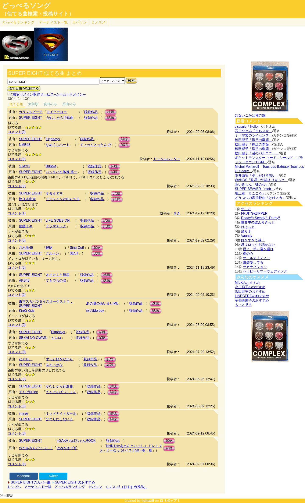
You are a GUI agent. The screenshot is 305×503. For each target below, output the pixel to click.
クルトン (52, 253)
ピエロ (56, 338)
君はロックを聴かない (258, 244)
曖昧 (49, 247)
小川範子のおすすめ (250, 287)
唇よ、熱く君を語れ (258, 249)
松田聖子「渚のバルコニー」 (257, 153)
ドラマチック (56, 226)
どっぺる (18, 22)
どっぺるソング (26, 5)
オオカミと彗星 (57, 275)
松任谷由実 (27, 199)
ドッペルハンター (166, 159)
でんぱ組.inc (28, 392)
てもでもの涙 (56, 280)
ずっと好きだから (59, 359)
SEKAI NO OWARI (33, 338)
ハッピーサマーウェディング (265, 271)
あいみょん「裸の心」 (252, 184)
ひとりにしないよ (59, 419)
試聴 (110, 112)
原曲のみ (69, 104)
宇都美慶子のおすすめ (252, 300)
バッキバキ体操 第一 (61, 172)
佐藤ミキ (25, 226)
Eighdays (53, 139)
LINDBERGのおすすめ (252, 296)
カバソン (79, 22)
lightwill (147, 500)
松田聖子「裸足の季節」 (253, 140)
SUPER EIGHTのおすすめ (75, 482)
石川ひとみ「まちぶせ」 (253, 131)
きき (176, 213)
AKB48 (24, 280)
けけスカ (248, 227)
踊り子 (246, 231)
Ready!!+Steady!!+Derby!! (260, 218)
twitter (53, 476)
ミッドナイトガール (61, 413)
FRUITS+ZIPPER (254, 213)
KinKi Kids (26, 310)
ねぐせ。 (25, 359)
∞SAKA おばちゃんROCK (76, 440)
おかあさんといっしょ (36, 448)
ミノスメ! (99, 22)
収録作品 (91, 112)
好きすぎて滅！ (253, 240)
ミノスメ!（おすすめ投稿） (126, 487)
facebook (23, 476)
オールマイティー (256, 258)
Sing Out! (77, 247)
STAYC (24, 166)
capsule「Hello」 (248, 126)
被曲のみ (50, 104)
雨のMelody (95, 310)
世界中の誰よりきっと (258, 222)
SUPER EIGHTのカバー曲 (30, 482)
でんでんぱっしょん (61, 392)
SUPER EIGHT (30, 117)
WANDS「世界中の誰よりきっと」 (261, 180)
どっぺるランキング (70, 487)
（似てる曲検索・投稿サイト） (38, 14)
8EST (74, 253)
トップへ (14, 487)
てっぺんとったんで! (95, 145)
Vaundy (246, 236)
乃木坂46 (26, 247)
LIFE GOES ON (58, 220)
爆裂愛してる (253, 262)
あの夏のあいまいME (102, 303)
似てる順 (16, 104)
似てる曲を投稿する (23, 88)
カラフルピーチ (31, 112)
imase (23, 413)
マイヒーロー (56, 112)
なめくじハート (57, 145)
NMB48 (24, 145)
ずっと (246, 209)
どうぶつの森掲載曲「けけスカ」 (260, 198)
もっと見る (243, 305)
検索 (131, 80)
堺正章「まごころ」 (250, 193)
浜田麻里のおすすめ (250, 291)
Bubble (51, 166)
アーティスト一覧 (37, 487)
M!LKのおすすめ (247, 282)
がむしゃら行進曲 (59, 117)
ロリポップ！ (170, 500)
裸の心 (248, 253)
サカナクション (255, 267)
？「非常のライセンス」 (253, 135)
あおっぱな (54, 365)
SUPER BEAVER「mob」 (254, 189)
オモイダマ (54, 193)
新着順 (33, 104)
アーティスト (53, 22)
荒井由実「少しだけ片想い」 (257, 175)
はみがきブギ (67, 448)
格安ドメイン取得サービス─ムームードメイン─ (49, 94)
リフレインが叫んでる (63, 199)
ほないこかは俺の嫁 (250, 115)
